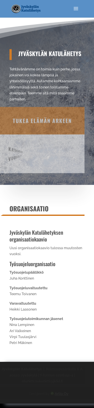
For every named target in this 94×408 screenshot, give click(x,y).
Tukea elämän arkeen (42, 116)
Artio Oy (61, 394)
